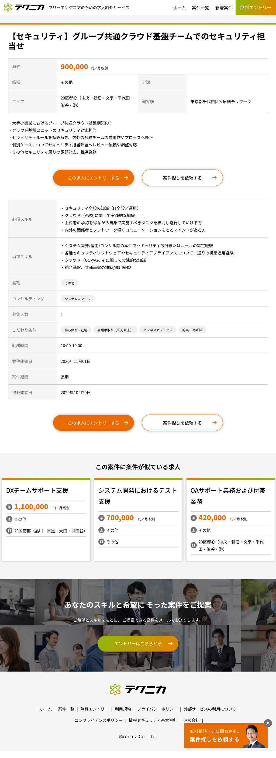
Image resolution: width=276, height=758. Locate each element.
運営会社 (191, 720)
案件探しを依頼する (182, 177)
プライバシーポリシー (157, 709)
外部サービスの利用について (210, 709)
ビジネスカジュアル (157, 330)
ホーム (179, 7)
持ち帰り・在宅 (76, 330)
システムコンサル (78, 298)
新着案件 (224, 7)
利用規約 (123, 709)
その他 (69, 283)
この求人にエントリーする (93, 177)
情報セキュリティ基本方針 (153, 720)
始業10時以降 (192, 330)
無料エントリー (94, 709)
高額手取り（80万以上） (115, 330)
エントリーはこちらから (138, 643)
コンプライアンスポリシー (99, 720)
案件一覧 (200, 7)
